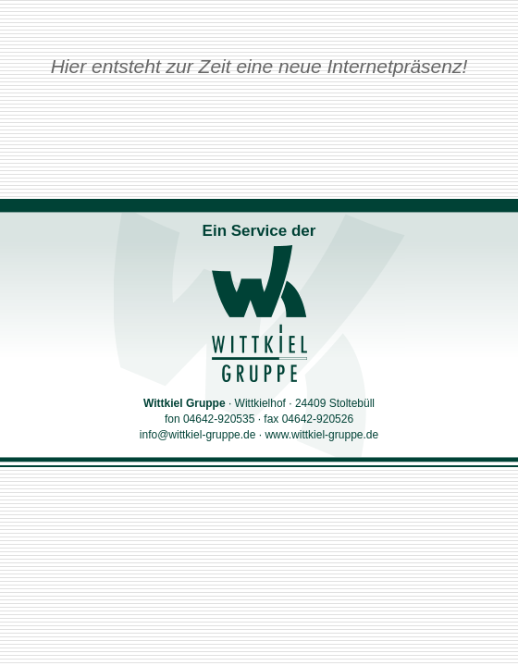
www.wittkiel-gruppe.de (321, 434)
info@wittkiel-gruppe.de (198, 434)
